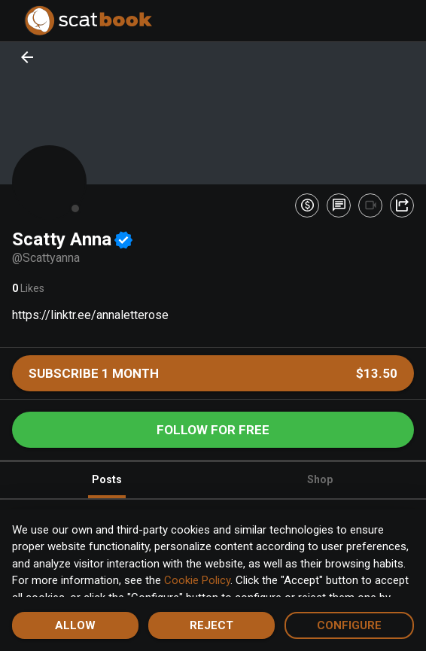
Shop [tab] (320, 479)
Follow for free (213, 429)
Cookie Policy (197, 580)
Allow (75, 625)
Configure (349, 625)
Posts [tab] (107, 485)
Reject (211, 625)
